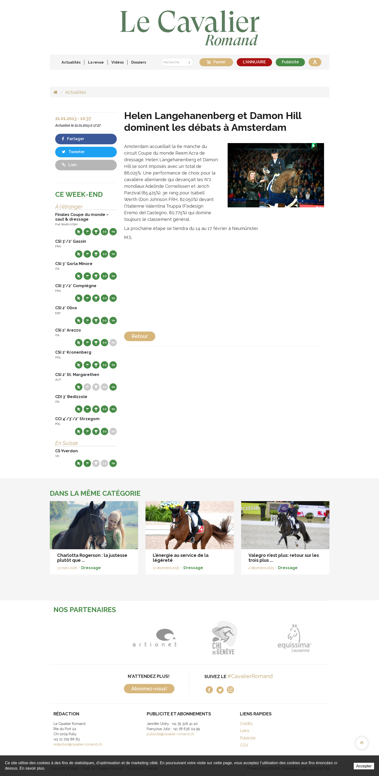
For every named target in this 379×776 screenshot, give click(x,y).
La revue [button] (96, 62)
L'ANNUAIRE (254, 62)
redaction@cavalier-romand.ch (77, 744)
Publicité (290, 62)
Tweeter (73, 151)
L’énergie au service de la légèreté (181, 558)
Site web (78, 231)
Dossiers (138, 62)
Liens (244, 730)
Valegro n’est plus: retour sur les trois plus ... (283, 558)
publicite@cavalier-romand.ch (170, 734)
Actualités (71, 62)
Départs (87, 231)
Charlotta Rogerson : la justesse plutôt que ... (92, 558)
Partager (73, 138)
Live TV (113, 231)
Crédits (246, 723)
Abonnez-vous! (149, 689)
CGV (244, 745)
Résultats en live (104, 231)
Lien (69, 164)
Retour (139, 336)
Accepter (364, 766)
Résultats (96, 231)
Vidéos (117, 62)
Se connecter (315, 62)
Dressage (91, 567)
